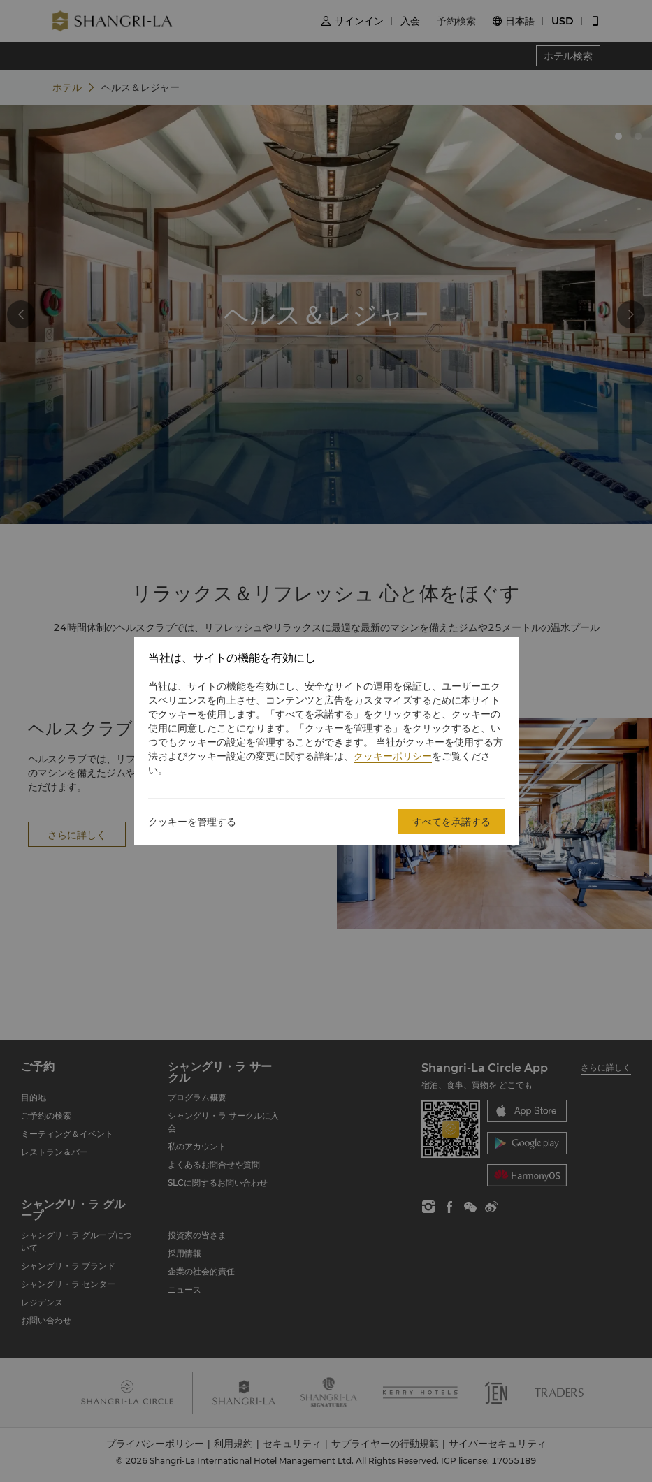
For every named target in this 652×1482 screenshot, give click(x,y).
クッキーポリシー (393, 756)
